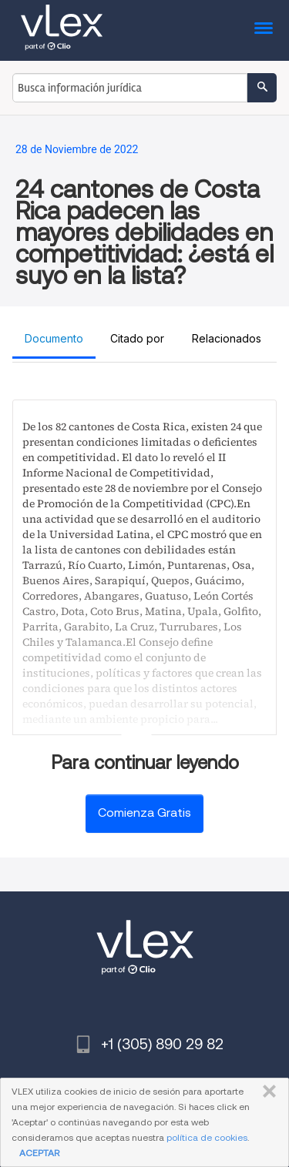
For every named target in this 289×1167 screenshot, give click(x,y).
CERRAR (266, 1091)
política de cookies (206, 1137)
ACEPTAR (39, 1153)
